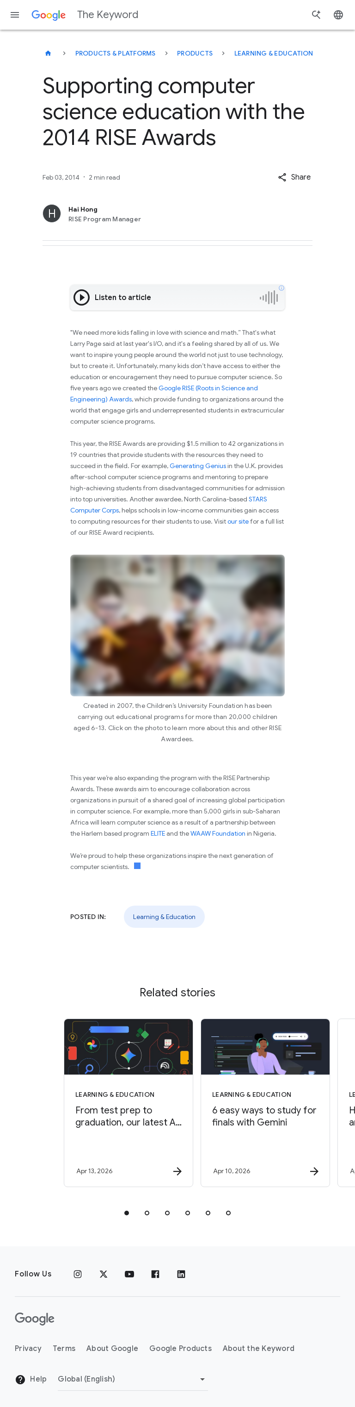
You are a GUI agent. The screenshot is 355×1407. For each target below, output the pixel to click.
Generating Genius (198, 466)
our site (238, 521)
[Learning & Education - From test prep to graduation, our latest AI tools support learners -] (108, 1103)
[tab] (126, 1213)
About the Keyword (258, 1348)
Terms (64, 1348)
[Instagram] (78, 1274)
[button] (294, 177)
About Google (112, 1348)
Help (31, 1379)
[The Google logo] (35, 1319)
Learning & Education (273, 53)
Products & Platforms (115, 53)
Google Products (180, 1348)
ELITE (158, 833)
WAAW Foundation (217, 833)
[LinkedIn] (181, 1274)
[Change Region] (133, 1379)
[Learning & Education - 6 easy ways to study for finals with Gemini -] (245, 1103)
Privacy (28, 1348)
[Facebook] (155, 1274)
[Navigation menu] (15, 15)
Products (195, 53)
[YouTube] (129, 1274)
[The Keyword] (48, 53)
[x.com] (103, 1274)
